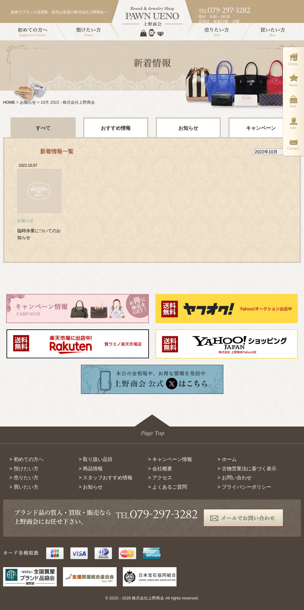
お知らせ (28, 102)
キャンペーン (261, 128)
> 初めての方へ (26, 459)
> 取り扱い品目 (96, 459)
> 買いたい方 (23, 487)
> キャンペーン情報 (170, 459)
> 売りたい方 (23, 477)
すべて (43, 128)
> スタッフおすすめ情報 (106, 477)
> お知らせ (91, 487)
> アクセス (160, 477)
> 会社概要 (160, 468)
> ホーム (227, 459)
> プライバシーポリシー (244, 487)
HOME (9, 102)
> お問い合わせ (234, 477)
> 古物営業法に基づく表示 (246, 468)
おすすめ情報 (116, 128)
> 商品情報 (91, 468)
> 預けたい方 (23, 468)
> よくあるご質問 (167, 487)
